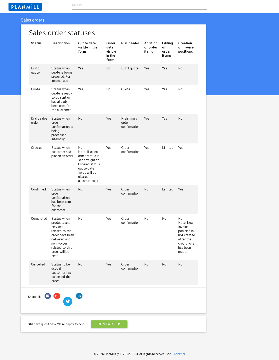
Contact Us (109, 324)
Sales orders (32, 20)
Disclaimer (178, 354)
